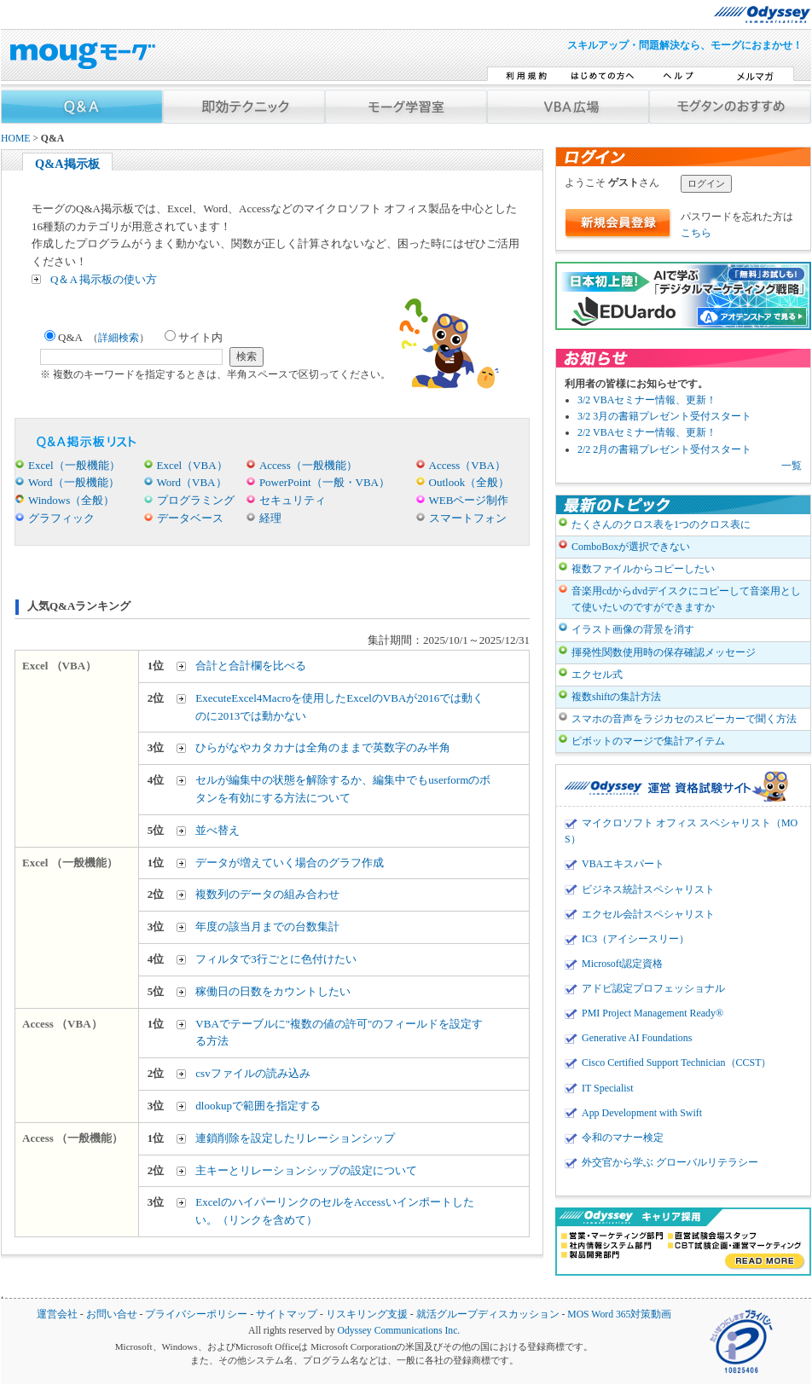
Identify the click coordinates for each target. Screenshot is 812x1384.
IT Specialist (608, 1088)
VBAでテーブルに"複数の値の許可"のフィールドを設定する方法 (339, 1032)
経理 (270, 518)
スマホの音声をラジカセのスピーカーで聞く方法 (684, 719)
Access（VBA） (467, 465)
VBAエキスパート (623, 864)
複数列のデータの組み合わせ (267, 894)
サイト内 (194, 337)
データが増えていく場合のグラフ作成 (289, 862)
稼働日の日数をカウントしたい (273, 991)
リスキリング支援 (367, 1314)
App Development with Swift (642, 1113)
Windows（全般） (71, 500)
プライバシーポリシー (196, 1314)
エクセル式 (597, 674)
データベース (190, 518)
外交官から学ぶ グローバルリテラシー (670, 1162)
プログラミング (196, 500)
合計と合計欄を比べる (250, 665)
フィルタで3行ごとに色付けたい (276, 959)
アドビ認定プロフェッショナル (653, 988)
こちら (696, 233)
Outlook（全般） (469, 482)
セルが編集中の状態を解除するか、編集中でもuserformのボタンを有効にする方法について (342, 788)
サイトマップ (286, 1314)
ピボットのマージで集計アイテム (648, 741)
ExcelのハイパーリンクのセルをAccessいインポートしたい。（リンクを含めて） (334, 1211)
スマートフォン (468, 518)
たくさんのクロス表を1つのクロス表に (661, 524)
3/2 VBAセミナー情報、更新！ (646, 400)
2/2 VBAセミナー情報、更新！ (646, 432)
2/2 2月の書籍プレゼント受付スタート (664, 449)
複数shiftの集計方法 (616, 697)
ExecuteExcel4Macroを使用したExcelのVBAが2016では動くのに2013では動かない (339, 707)
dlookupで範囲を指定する (258, 1105)
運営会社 (57, 1314)
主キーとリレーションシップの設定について (306, 1170)
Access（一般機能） (308, 465)
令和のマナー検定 (623, 1138)
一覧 (791, 466)
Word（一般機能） (73, 482)
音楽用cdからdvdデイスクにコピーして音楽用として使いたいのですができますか (686, 599)
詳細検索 (118, 338)
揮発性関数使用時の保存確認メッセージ (663, 652)
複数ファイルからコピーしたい (643, 569)
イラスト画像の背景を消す (632, 629)
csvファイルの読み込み (252, 1073)
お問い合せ (111, 1314)
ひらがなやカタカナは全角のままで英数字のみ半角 (322, 747)
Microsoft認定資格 (622, 964)
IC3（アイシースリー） (635, 939)
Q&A (96, 337)
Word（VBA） (192, 482)
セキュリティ (292, 500)
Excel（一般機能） (74, 465)
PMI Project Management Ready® (652, 1013)
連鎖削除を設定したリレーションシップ (295, 1138)
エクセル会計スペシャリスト (648, 914)
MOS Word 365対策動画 (619, 1314)
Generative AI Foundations (637, 1038)
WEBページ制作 (469, 500)
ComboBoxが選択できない (630, 547)
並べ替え (217, 830)
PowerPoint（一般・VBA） (324, 482)
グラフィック (61, 518)
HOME (15, 138)
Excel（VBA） (192, 465)
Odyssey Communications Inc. (398, 1330)
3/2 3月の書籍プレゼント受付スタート (664, 416)
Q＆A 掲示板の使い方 (103, 279)
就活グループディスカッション (488, 1314)
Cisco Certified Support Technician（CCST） (676, 1062)
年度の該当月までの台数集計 (267, 926)
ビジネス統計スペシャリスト (648, 889)
